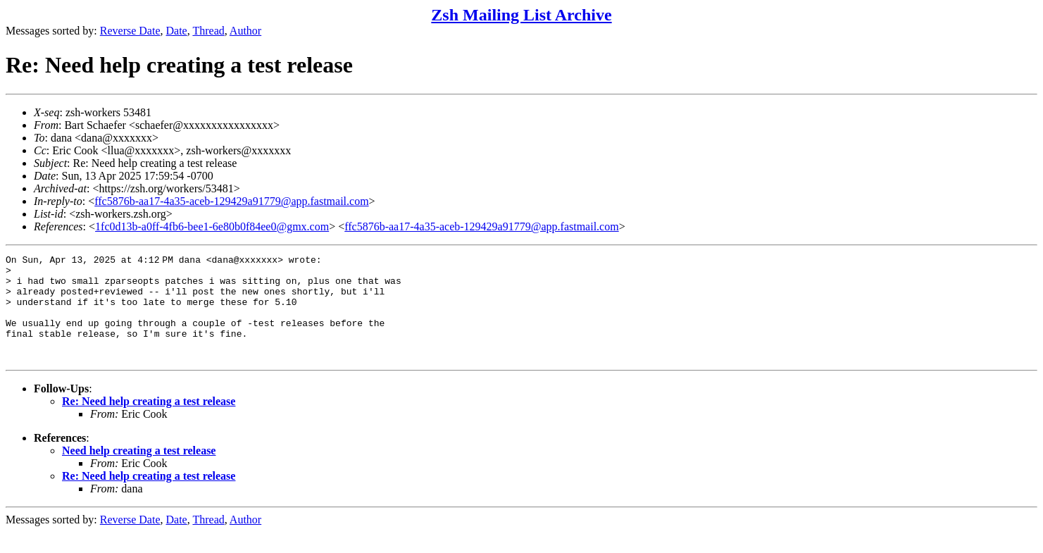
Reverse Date (130, 31)
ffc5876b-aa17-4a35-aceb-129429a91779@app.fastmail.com (231, 201)
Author (245, 31)
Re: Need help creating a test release (148, 422)
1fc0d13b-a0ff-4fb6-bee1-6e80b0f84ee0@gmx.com (212, 226)
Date (176, 31)
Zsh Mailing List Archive (521, 15)
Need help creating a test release (139, 472)
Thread (208, 31)
